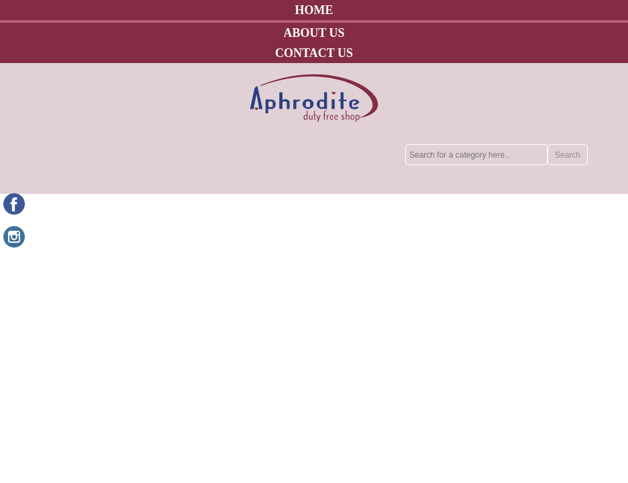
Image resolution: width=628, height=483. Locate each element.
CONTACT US (314, 53)
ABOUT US (313, 33)
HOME (314, 10)
